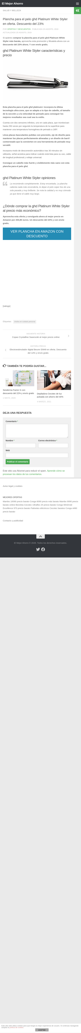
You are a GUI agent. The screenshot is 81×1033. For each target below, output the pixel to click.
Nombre (10, 440)
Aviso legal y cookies (12, 486)
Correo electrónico (47, 440)
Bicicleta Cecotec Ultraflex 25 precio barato (36, 505)
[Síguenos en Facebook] (43, 549)
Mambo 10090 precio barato (16, 501)
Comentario (12, 421)
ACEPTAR (42, 1030)
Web (8, 450)
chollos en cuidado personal (24, 322)
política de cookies (17, 1027)
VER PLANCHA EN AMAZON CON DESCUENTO (36, 234)
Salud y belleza (12, 10)
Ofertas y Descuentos (19, 29)
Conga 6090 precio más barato (44, 501)
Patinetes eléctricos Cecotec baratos (48, 508)
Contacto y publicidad (13, 520)
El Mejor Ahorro (12, 3)
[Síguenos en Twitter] (38, 549)
